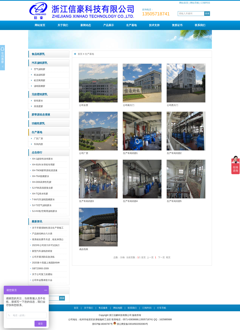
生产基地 (131, 25)
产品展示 (108, 25)
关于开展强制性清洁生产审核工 (48, 227)
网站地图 (117, 308)
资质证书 (177, 25)
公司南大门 (128, 105)
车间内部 (38, 144)
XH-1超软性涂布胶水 (42, 159)
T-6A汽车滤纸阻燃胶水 (43, 199)
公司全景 (83, 105)
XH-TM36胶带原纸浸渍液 (44, 170)
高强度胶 (38, 106)
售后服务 (103, 308)
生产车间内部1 (130, 153)
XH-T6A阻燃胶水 (40, 176)
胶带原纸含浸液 (41, 114)
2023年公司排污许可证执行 (46, 245)
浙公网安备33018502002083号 (132, 324)
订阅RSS (205, 3)
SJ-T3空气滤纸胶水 (42, 205)
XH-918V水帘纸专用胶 (43, 164)
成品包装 (83, 249)
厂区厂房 (38, 138)
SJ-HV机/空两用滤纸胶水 (44, 211)
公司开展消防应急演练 (43, 257)
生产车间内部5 (174, 201)
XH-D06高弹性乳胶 (41, 182)
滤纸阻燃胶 (39, 86)
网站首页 (183, 3)
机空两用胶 (39, 80)
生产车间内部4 (130, 201)
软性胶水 (38, 100)
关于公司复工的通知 (42, 274)
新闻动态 (85, 25)
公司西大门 (172, 105)
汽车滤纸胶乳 (39, 63)
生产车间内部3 (86, 201)
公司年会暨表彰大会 (42, 280)
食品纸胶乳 (38, 54)
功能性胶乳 (38, 123)
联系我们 (200, 25)
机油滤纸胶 (39, 75)
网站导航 (194, 3)
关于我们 (63, 25)
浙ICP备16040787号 (102, 324)
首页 (80, 54)
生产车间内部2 (174, 153)
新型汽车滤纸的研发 (42, 251)
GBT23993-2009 (40, 268)
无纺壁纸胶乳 (39, 94)
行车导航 (161, 308)
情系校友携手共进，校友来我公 (48, 239)
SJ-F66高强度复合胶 (42, 188)
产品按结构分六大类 (42, 233)
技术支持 (154, 25)
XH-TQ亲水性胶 (40, 193)
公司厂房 (83, 153)
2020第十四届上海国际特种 (46, 262)
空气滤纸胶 (39, 69)
